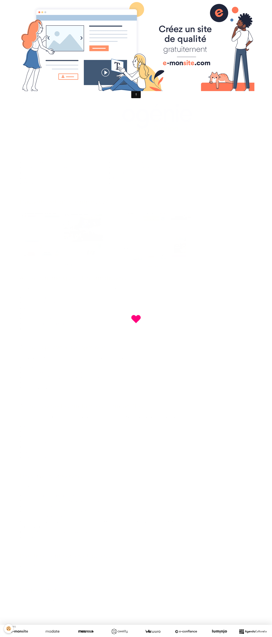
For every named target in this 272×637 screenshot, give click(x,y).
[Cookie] (8, 628)
